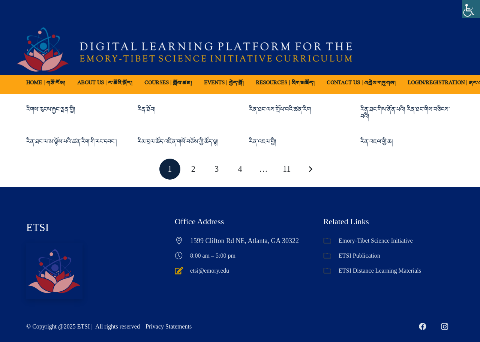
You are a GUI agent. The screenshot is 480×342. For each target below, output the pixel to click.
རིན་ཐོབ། (147, 109)
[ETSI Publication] (331, 256)
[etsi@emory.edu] (182, 270)
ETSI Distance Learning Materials (380, 270)
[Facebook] (422, 326)
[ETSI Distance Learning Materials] (331, 270)
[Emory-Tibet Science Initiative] (331, 240)
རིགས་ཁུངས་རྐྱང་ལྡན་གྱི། (50, 109)
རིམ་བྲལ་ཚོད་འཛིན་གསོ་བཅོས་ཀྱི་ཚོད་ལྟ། (178, 141)
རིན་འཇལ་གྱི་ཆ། (376, 141)
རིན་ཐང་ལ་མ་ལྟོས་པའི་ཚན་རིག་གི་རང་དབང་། (71, 141)
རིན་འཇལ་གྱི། (262, 141)
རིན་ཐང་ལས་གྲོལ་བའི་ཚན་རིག (280, 109)
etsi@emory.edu (209, 270)
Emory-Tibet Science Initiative (376, 240)
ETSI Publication (359, 255)
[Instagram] (444, 326)
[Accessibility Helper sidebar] (471, 9)
